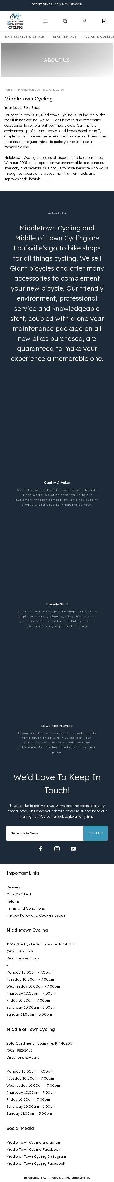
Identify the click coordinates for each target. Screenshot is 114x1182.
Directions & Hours (22, 958)
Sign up (95, 833)
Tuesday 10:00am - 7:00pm (30, 979)
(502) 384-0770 (19, 951)
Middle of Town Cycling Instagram (36, 1156)
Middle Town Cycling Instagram (33, 1142)
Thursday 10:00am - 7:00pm (31, 993)
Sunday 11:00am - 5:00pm (29, 1014)
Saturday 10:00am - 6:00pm (31, 1007)
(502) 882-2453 (19, 1050)
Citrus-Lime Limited (76, 1178)
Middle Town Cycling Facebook (33, 1149)
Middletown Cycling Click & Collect (41, 90)
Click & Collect (18, 894)
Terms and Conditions (25, 908)
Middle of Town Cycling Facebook (35, 1163)
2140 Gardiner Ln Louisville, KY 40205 (39, 1043)
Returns (13, 901)
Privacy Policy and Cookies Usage (36, 915)
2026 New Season (57, 4)
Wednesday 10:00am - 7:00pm (33, 986)
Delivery (13, 887)
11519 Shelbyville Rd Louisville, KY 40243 (41, 944)
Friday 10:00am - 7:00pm (28, 1000)
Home (8, 90)
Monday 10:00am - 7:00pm (29, 972)
